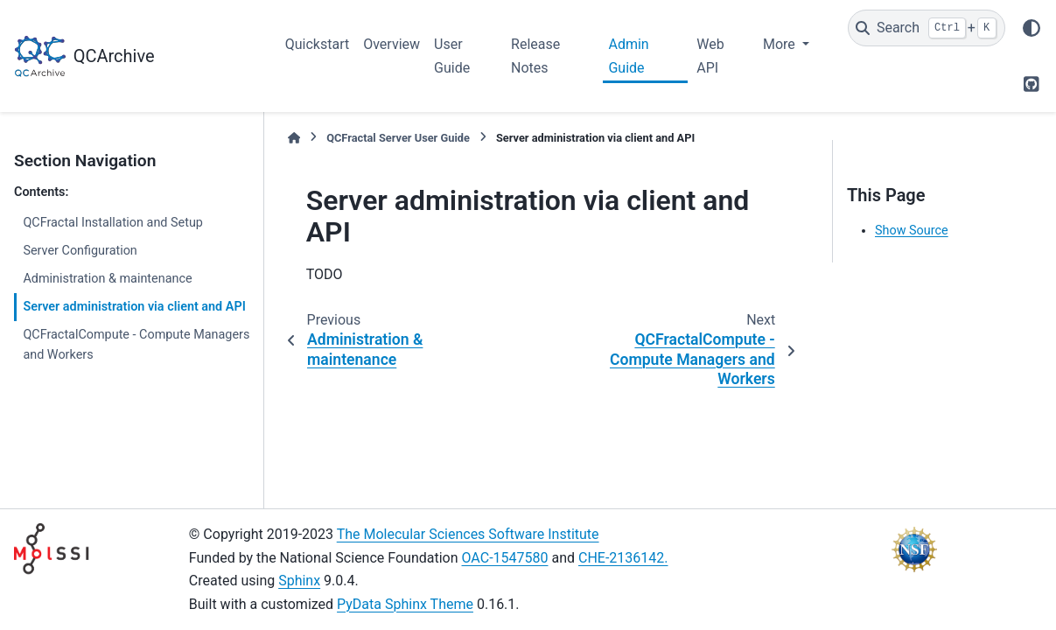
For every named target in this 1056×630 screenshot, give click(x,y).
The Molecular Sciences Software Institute (468, 534)
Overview (391, 44)
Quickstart (317, 44)
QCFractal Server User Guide (398, 137)
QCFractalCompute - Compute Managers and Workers (136, 345)
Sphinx (299, 580)
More (781, 44)
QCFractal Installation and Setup (113, 222)
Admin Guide (628, 55)
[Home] (294, 138)
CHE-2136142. (623, 558)
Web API (710, 55)
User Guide (452, 55)
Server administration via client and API (134, 306)
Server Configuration (79, 250)
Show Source (911, 230)
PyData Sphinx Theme (405, 604)
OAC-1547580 (505, 558)
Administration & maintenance (107, 278)
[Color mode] (1031, 28)
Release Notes (535, 55)
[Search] (926, 28)
